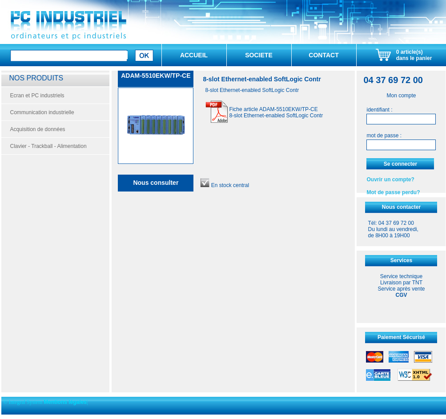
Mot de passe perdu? (393, 192)
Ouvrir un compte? (390, 179)
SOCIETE (258, 55)
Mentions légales (65, 402)
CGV (401, 295)
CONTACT (323, 55)
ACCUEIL (194, 55)
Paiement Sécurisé (401, 337)
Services (401, 260)
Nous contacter (401, 207)
